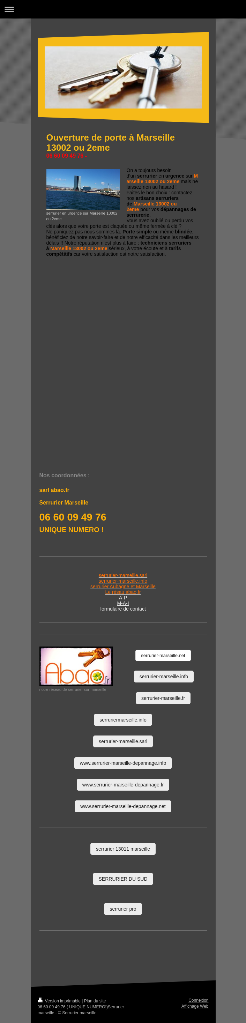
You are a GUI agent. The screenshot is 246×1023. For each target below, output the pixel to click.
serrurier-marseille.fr (163, 698)
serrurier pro (123, 909)
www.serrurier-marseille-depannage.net (122, 806)
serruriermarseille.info (123, 720)
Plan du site (95, 1001)
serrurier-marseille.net (163, 655)
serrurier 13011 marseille (123, 849)
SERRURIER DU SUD (122, 879)
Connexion (198, 1000)
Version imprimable (60, 1001)
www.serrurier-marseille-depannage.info (123, 763)
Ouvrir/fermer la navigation (123, 9)
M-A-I (123, 603)
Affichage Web (195, 1006)
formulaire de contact (123, 609)
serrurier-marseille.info (164, 676)
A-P (123, 597)
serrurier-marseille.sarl (123, 741)
